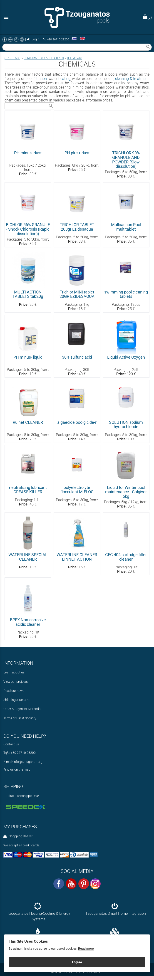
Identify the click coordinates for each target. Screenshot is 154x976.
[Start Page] (77, 17)
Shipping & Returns (16, 700)
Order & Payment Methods (21, 709)
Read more (86, 949)
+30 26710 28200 (56, 39)
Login (33, 39)
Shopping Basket (18, 836)
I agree (77, 962)
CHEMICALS (74, 58)
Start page (12, 58)
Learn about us (14, 672)
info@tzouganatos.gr (28, 762)
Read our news (13, 691)
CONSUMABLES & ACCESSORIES (44, 58)
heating (64, 78)
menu (6, 17)
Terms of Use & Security (19, 718)
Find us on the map (16, 769)
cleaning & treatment (132, 78)
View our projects (15, 682)
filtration (40, 78)
